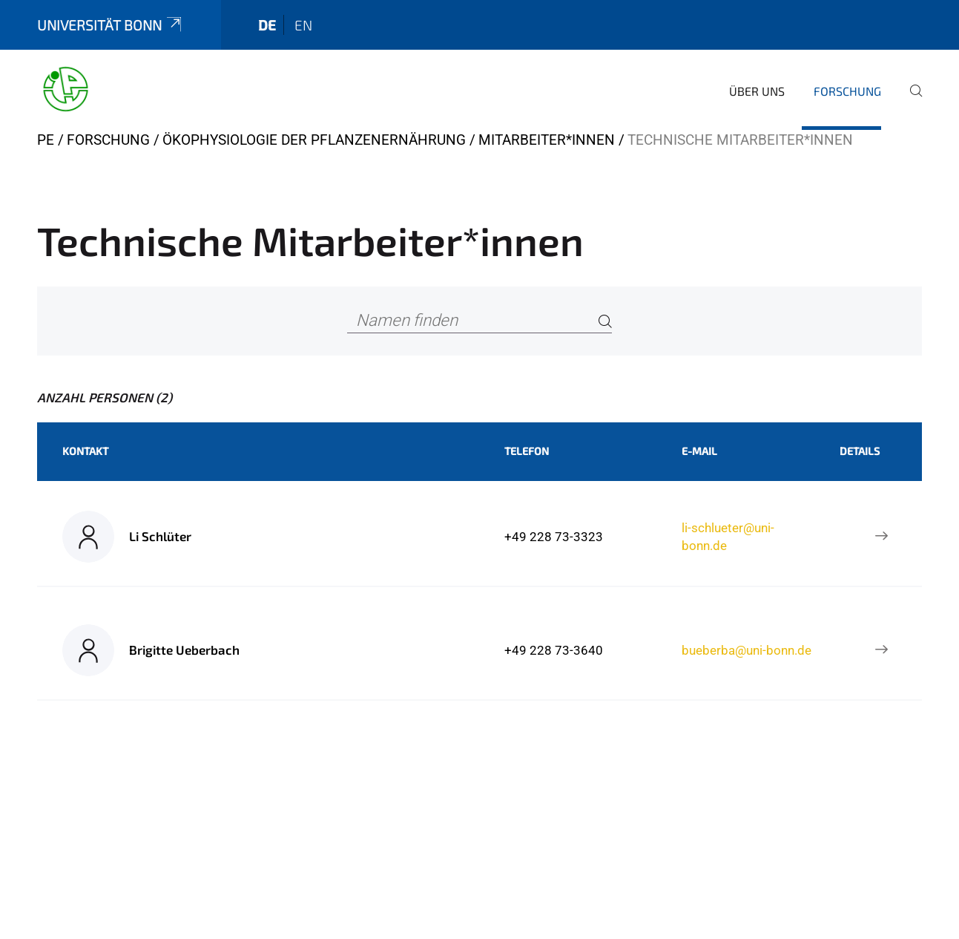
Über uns (757, 91)
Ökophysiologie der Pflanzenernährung (314, 139)
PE (45, 139)
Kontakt (85, 451)
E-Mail (699, 451)
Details (860, 451)
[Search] (605, 321)
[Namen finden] (480, 321)
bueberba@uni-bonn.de (746, 650)
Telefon (526, 451)
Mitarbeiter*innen (546, 139)
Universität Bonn (110, 24)
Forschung (847, 91)
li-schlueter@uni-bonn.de (728, 536)
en (303, 24)
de (267, 24)
